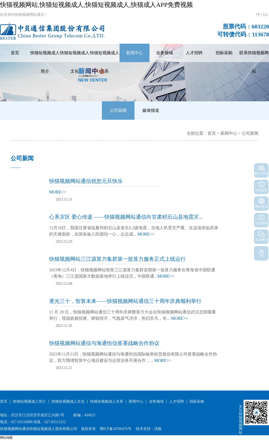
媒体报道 (150, 110)
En (265, 14)
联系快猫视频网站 (254, 62)
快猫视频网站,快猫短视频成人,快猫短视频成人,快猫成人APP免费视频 (96, 4)
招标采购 (224, 53)
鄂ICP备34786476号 (115, 429)
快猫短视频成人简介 (45, 62)
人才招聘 (194, 53)
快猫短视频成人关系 (104, 62)
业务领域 (164, 53)
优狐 (158, 429)
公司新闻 (118, 110)
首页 (15, 53)
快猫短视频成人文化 (74, 62)
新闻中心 (134, 53)
